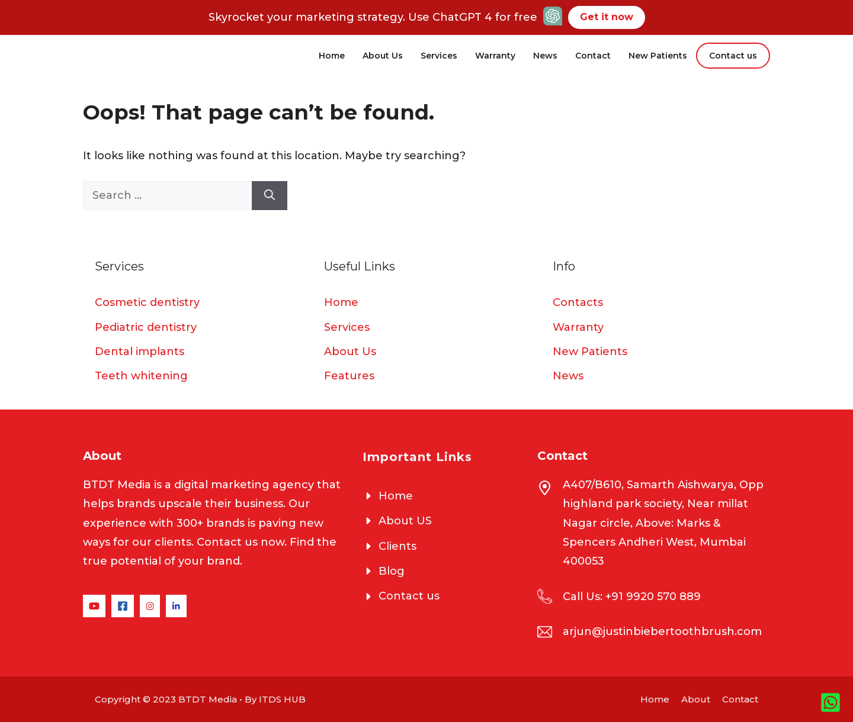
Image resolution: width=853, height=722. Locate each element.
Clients (397, 546)
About (695, 699)
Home (332, 55)
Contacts (578, 302)
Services (439, 55)
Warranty (495, 55)
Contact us (733, 55)
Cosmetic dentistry (147, 302)
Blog (392, 571)
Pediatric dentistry (146, 327)
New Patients (657, 55)
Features (349, 375)
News (545, 55)
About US (405, 520)
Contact (593, 55)
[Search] (269, 195)
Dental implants (139, 351)
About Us (383, 55)
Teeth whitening (141, 375)
